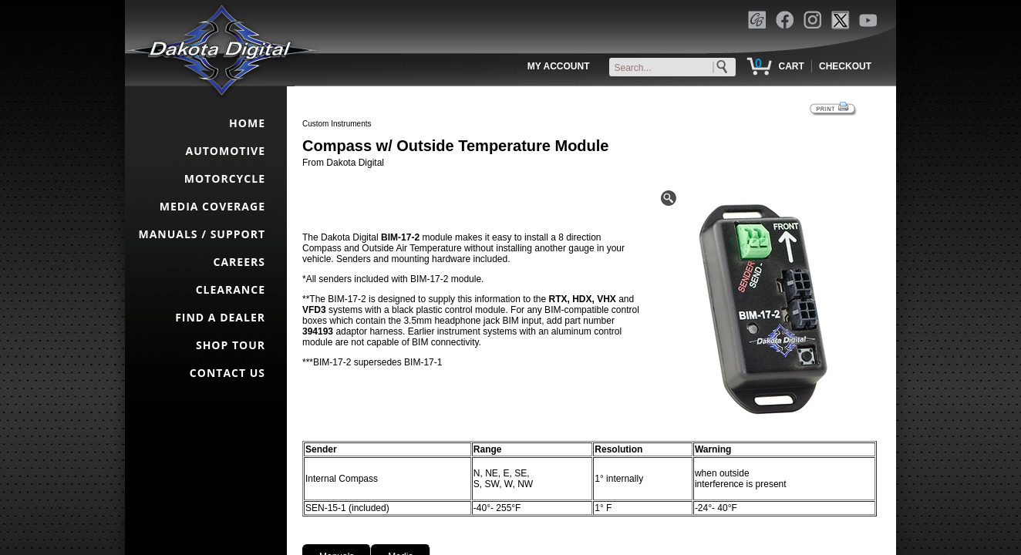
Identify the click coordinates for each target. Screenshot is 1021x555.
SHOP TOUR (230, 345)
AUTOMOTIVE (225, 150)
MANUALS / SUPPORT (201, 234)
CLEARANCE (230, 289)
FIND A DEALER (220, 317)
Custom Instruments (336, 123)
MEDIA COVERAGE (212, 206)
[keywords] (675, 68)
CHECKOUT (845, 66)
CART (791, 66)
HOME (247, 123)
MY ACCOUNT (558, 66)
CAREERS (239, 261)
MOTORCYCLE (224, 178)
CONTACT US (227, 372)
